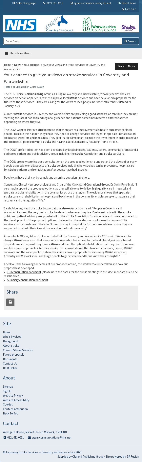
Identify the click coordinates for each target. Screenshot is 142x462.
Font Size (128, 9)
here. (87, 177)
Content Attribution (15, 409)
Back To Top (10, 413)
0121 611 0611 (52, 3)
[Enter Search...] (62, 41)
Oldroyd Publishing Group (88, 456)
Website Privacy (13, 395)
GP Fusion (133, 456)
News (17, 65)
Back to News (126, 66)
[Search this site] (130, 41)
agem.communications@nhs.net (90, 3)
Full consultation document (24, 272)
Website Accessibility (16, 400)
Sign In (7, 391)
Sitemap (8, 386)
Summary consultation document (27, 280)
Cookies (8, 404)
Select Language (24, 3)
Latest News (127, 3)
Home (7, 65)
